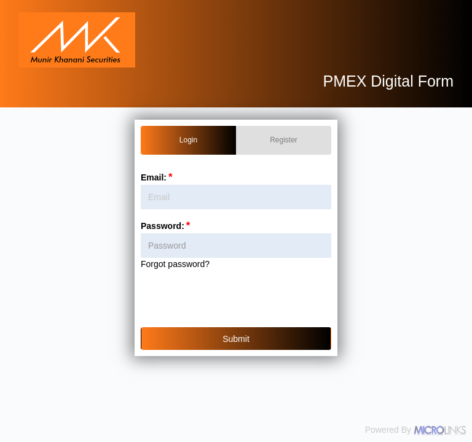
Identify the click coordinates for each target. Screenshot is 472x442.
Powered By (415, 430)
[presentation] (238, 300)
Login (188, 140)
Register (283, 140)
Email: (158, 177)
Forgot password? (175, 264)
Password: (166, 226)
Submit (236, 339)
